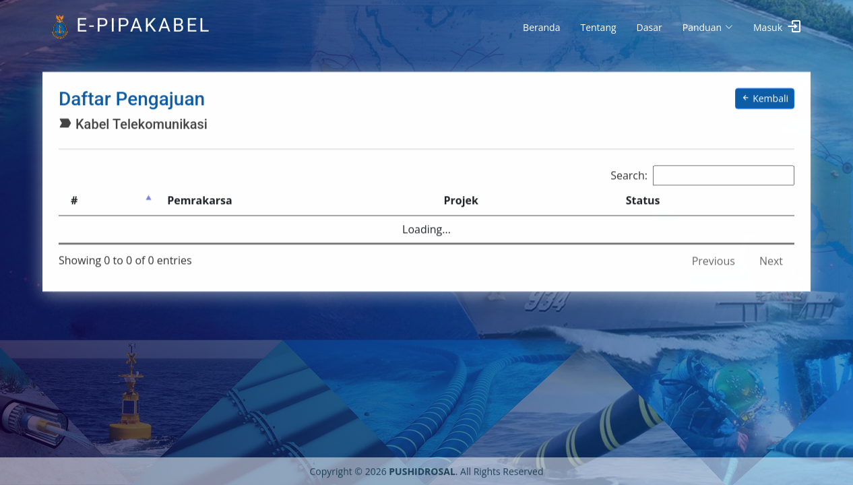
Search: (702, 173)
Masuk (767, 27)
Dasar (649, 27)
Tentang (598, 27)
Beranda (541, 27)
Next (771, 258)
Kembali (764, 96)
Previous (713, 258)
